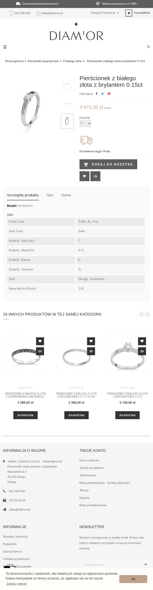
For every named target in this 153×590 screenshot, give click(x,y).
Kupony (84, 498)
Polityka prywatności (16, 559)
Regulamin (10, 544)
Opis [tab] (50, 195)
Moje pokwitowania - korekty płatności (104, 483)
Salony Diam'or (12, 551)
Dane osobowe (89, 460)
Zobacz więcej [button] (16, 583)
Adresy (84, 490)
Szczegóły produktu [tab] (23, 195)
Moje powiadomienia (92, 505)
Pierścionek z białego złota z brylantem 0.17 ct (127, 395)
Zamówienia (87, 475)
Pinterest (109, 94)
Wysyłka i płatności (15, 536)
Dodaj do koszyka (108, 164)
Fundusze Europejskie (17, 566)
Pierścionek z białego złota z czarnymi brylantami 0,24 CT (25, 395)
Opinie (66, 195)
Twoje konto (92, 451)
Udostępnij (96, 94)
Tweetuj (102, 94)
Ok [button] (133, 579)
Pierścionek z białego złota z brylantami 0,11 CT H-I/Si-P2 (76, 395)
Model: (12, 206)
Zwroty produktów (91, 468)
